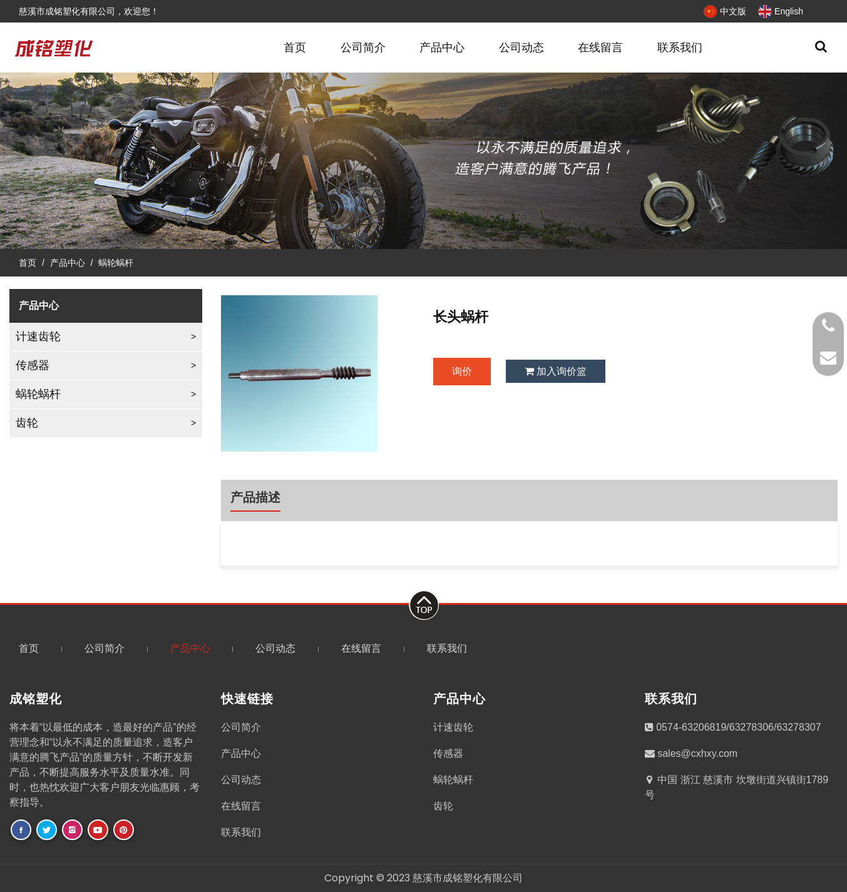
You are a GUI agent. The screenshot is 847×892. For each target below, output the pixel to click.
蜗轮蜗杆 (115, 263)
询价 (462, 371)
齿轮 (27, 423)
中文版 (725, 11)
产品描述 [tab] (255, 497)
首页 (295, 47)
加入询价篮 (556, 371)
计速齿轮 (38, 336)
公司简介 (363, 47)
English (780, 11)
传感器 (32, 365)
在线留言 (600, 47)
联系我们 (679, 47)
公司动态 (521, 47)
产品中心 (442, 47)
